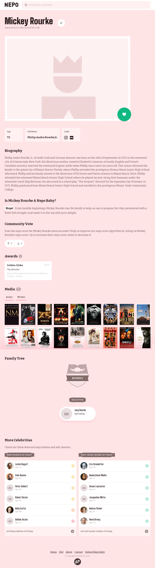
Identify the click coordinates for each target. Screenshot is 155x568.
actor (9, 297)
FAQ (61, 552)
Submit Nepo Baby (95, 552)
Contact (79, 552)
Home (53, 552)
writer (21, 297)
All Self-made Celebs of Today (96, 531)
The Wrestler (13, 269)
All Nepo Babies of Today (19, 531)
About (69, 552)
